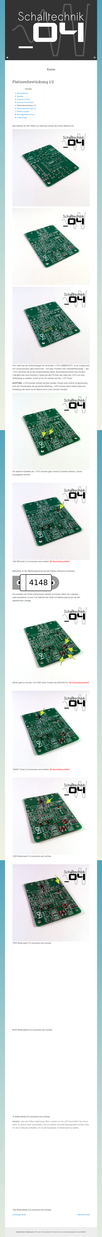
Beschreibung (22, 93)
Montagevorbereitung (25, 114)
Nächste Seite (84, 1214)
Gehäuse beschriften (25, 102)
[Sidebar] (7, 57)
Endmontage (22, 117)
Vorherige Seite (19, 1214)
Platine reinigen (23, 111)
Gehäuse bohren (23, 99)
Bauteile (20, 96)
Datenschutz (20, 1232)
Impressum (30, 1232)
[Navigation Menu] (94, 57)
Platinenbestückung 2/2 (26, 108)
